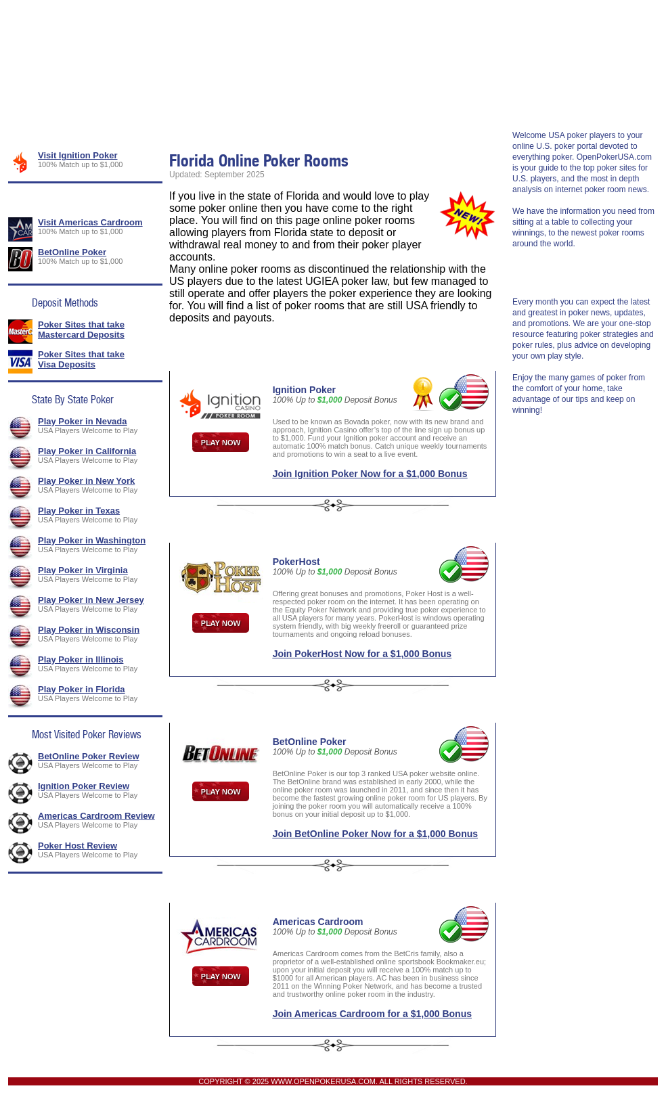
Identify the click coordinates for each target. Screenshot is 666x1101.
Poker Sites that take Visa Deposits (81, 359)
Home (34, 104)
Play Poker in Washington (92, 540)
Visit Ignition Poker (78, 155)
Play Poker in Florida (81, 689)
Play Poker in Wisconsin (88, 630)
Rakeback (577, 104)
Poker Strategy (500, 104)
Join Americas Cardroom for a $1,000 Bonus (372, 1013)
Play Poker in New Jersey (91, 600)
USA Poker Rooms (110, 104)
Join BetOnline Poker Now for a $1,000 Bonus (375, 833)
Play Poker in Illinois (80, 659)
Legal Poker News (407, 104)
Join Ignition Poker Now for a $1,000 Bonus (370, 473)
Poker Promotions (210, 104)
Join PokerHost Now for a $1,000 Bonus (362, 653)
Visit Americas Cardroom (90, 222)
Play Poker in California (87, 451)
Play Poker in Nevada (82, 421)
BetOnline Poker (72, 252)
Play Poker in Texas (79, 510)
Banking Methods (308, 104)
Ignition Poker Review (83, 786)
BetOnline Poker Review (88, 756)
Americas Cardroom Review (96, 816)
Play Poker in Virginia (83, 570)
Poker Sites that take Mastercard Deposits (81, 329)
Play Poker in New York (86, 481)
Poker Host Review (77, 845)
